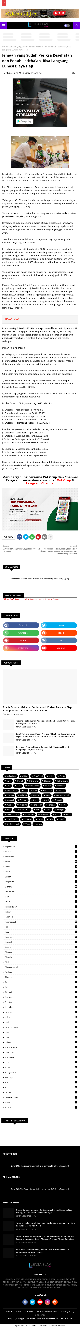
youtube (61, 648)
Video (28, 824)
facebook (23, 625)
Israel (35, 790)
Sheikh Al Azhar (13, 814)
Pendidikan (37, 805)
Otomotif (58, 800)
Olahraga (23, 800)
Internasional (12, 790)
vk (61, 640)
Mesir (48, 795)
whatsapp (23, 632)
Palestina (23, 805)
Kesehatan (47, 790)
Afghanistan (11, 776)
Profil (9, 809)
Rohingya (60, 809)
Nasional (10, 800)
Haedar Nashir (33, 785)
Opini (46, 800)
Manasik (36, 795)
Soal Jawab (44, 814)
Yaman (39, 824)
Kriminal (61, 790)
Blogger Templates (26, 1318)
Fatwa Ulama (62, 781)
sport (57, 814)
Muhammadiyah (62, 795)
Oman (35, 800)
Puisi (38, 809)
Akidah (25, 776)
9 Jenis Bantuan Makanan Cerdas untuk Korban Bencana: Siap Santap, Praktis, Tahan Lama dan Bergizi (37, 709)
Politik (63, 805)
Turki (51, 819)
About (18, 1311)
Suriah (68, 814)
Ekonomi (47, 781)
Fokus (19, 785)
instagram (23, 648)
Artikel (51, 776)
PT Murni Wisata (23, 809)
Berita (62, 776)
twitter (61, 625)
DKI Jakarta (33, 781)
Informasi (61, 785)
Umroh (61, 819)
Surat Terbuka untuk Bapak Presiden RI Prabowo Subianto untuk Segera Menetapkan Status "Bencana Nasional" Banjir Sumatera (45, 735)
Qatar (48, 809)
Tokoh (40, 819)
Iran (25, 790)
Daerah (20, 781)
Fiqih (9, 785)
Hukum (48, 785)
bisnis (9, 781)
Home (5, 46)
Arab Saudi (38, 776)
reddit (61, 632)
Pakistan (10, 805)
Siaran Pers (29, 814)
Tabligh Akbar (12, 819)
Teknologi (27, 819)
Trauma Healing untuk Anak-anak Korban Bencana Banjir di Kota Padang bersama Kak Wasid (45, 722)
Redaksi (29, 1311)
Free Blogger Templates (62, 1318)
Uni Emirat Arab (13, 824)
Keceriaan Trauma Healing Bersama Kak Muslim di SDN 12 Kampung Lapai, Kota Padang (42, 748)
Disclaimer (40, 1315)
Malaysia (23, 795)
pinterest (23, 640)
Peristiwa (51, 805)
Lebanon (10, 795)
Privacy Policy (67, 1311)
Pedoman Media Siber (47, 1311)
